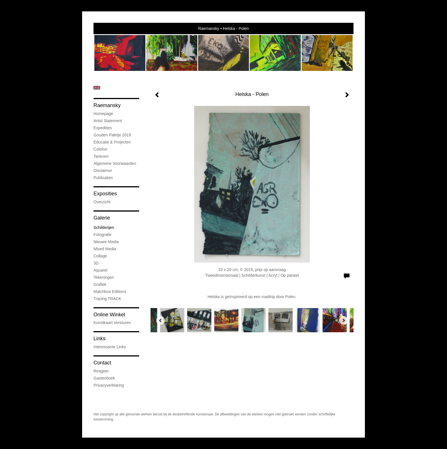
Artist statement (108, 120)
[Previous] (160, 320)
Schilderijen (104, 227)
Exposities (105, 193)
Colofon (100, 149)
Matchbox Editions (110, 291)
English (97, 87)
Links (99, 338)
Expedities (103, 128)
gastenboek (104, 378)
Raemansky (208, 28)
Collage (100, 256)
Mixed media (105, 249)
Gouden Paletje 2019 (112, 135)
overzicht (102, 202)
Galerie (102, 218)
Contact (102, 363)
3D (96, 263)
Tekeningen (104, 277)
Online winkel (109, 314)
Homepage (103, 113)
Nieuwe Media (106, 241)
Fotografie (102, 234)
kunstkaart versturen (112, 322)
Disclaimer (103, 170)
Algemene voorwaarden (115, 163)
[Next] (343, 320)
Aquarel (100, 270)
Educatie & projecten (112, 142)
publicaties (103, 177)
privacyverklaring (109, 385)
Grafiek (100, 284)
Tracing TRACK (107, 298)
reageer (101, 371)
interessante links (110, 347)
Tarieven (101, 156)
